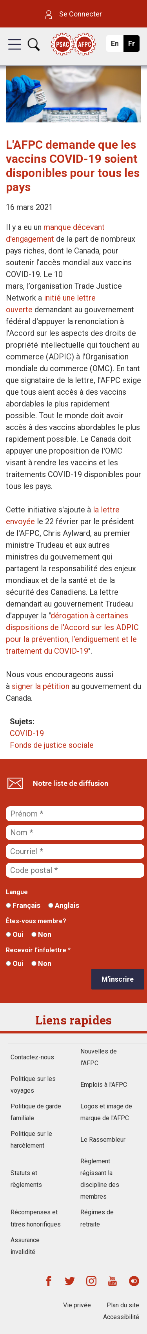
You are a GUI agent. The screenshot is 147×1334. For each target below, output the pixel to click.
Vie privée (77, 1305)
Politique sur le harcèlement (31, 1139)
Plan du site (123, 1305)
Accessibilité (121, 1317)
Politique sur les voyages (33, 1084)
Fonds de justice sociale (52, 745)
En (117, 45)
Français (23, 905)
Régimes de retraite (97, 1218)
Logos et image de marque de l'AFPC (106, 1112)
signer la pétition (40, 686)
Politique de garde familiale (36, 1112)
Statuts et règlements (26, 1178)
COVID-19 (27, 733)
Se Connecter (73, 14)
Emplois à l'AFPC (103, 1084)
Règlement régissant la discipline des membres (99, 1178)
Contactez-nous (32, 1057)
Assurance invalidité (25, 1246)
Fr (133, 45)
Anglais (63, 905)
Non (41, 934)
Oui (15, 934)
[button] (14, 51)
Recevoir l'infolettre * (38, 950)
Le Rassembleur (102, 1139)
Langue (17, 892)
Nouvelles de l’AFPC (98, 1057)
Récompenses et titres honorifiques (36, 1218)
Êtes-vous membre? (36, 921)
